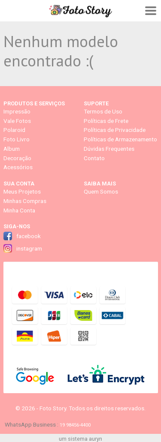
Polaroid (14, 129)
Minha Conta (19, 210)
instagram (29, 248)
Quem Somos (101, 191)
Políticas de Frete (106, 120)
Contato (94, 158)
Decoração (17, 158)
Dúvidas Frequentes (109, 148)
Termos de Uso (103, 111)
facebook (28, 236)
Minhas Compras (24, 200)
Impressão (16, 111)
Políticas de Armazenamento (120, 139)
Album (11, 148)
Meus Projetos (22, 191)
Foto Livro (16, 139)
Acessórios (18, 167)
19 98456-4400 (75, 425)
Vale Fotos (17, 120)
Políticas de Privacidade (115, 129)
